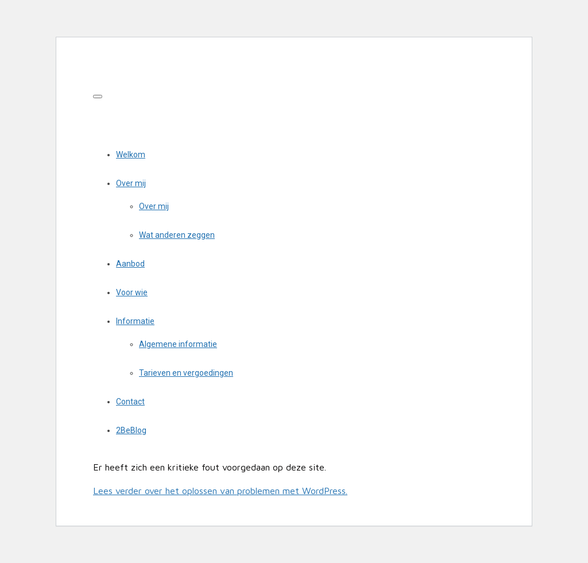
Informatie (135, 321)
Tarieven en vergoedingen (186, 372)
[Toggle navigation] (97, 96)
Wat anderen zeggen (177, 235)
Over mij (131, 183)
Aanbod (130, 263)
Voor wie (132, 292)
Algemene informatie (178, 344)
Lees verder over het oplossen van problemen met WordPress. (220, 490)
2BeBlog (131, 430)
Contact (130, 401)
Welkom (130, 154)
